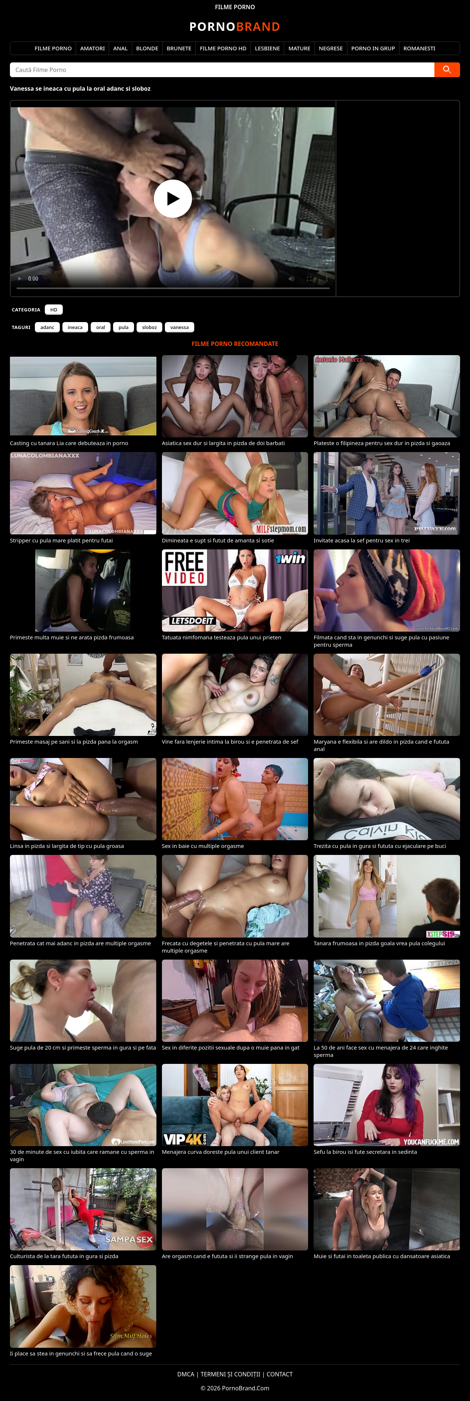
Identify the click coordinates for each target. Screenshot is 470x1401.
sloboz (149, 327)
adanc (47, 327)
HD (53, 309)
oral (100, 327)
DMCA (186, 1374)
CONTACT (280, 1374)
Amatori (92, 48)
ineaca (75, 327)
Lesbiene (267, 48)
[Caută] (447, 69)
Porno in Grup (373, 48)
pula (124, 327)
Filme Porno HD (223, 48)
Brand (235, 26)
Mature (299, 48)
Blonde (147, 48)
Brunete (179, 48)
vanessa (179, 327)
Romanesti (419, 48)
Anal (120, 48)
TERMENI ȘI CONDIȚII (230, 1374)
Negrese (331, 48)
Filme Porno (53, 48)
